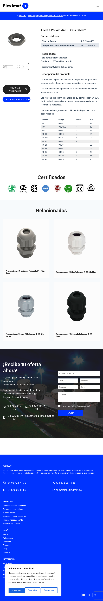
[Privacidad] (59, 409)
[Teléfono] (90, 384)
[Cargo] (90, 390)
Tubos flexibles (9, 513)
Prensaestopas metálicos (13, 509)
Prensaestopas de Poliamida (14, 506)
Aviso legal (7, 563)
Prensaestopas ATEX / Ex (13, 520)
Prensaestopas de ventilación (14, 516)
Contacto (6, 552)
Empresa (6, 545)
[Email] (68, 384)
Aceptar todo (50, 590)
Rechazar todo (33, 590)
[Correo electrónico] (83, 595)
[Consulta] (79, 401)
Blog (5, 549)
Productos (7, 542)
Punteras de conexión (11, 523)
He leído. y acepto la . (75, 409)
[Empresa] (68, 390)
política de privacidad (82, 409)
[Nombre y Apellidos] (79, 377)
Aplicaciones (8, 538)
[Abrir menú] (97, 6)
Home (5, 534)
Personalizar (16, 590)
